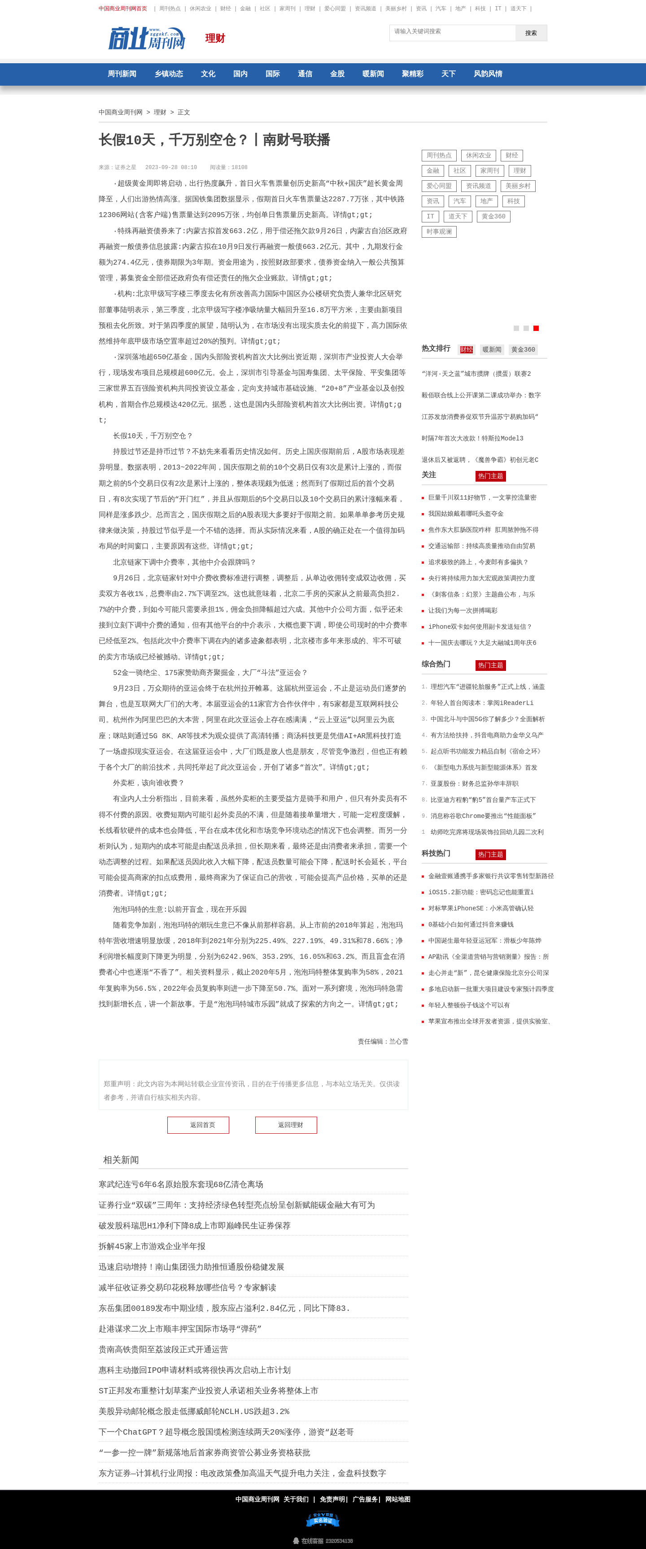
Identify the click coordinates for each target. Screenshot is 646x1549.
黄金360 (494, 216)
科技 (480, 9)
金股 (337, 74)
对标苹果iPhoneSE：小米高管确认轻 (481, 908)
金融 (245, 9)
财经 (225, 9)
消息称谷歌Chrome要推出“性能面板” (483, 816)
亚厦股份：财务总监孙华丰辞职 (475, 783)
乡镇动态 (168, 74)
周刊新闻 (122, 74)
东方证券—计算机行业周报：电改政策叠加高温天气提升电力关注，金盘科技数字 (242, 1473)
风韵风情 (488, 74)
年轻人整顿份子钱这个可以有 (469, 1005)
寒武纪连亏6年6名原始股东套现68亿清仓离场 (181, 1184)
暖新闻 (373, 74)
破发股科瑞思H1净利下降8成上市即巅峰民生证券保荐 (195, 1226)
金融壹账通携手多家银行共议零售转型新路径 (491, 876)
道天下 (519, 9)
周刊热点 (170, 9)
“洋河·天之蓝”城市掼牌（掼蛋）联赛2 (476, 374)
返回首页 (202, 1125)
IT (498, 9)
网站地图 (397, 1499)
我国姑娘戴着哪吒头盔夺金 (466, 513)
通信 (305, 74)
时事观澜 (439, 231)
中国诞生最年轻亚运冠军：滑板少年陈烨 (484, 940)
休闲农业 (200, 9)
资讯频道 (365, 9)
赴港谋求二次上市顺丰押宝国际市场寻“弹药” (180, 1329)
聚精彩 (412, 74)
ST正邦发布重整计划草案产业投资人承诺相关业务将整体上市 (209, 1391)
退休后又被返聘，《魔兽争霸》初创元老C (480, 460)
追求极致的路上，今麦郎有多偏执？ (478, 562)
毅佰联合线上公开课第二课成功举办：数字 (481, 395)
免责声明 (332, 1499)
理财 (310, 9)
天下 (448, 74)
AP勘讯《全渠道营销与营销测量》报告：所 (488, 957)
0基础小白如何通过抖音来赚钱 (471, 924)
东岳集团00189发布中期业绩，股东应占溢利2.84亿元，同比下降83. (225, 1308)
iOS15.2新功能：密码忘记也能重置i (481, 892)
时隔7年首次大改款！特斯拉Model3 (473, 438)
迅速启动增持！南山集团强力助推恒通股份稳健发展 (191, 1267)
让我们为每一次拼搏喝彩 (463, 610)
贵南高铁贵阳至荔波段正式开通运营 (163, 1349)
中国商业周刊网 (121, 112)
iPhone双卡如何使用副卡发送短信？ (480, 626)
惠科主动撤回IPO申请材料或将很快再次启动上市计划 (195, 1370)
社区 (265, 9)
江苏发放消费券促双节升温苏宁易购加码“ (480, 417)
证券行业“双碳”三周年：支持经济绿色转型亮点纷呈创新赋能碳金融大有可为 (237, 1205)
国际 (273, 74)
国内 (240, 74)
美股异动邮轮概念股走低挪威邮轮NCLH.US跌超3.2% (194, 1411)
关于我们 (296, 1499)
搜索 (531, 33)
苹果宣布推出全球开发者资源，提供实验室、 (491, 1021)
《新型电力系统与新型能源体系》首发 (484, 767)
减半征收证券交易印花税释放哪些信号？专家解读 (187, 1288)
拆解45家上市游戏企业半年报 (152, 1246)
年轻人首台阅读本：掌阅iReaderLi (482, 703)
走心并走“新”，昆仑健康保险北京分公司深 (488, 973)
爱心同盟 (335, 9)
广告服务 (365, 1499)
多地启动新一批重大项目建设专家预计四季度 (491, 989)
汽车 (441, 9)
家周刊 (287, 9)
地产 (460, 9)
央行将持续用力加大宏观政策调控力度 (481, 578)
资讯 (421, 9)
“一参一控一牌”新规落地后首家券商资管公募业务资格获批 (204, 1453)
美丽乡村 (396, 9)
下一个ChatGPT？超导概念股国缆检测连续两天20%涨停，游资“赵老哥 (226, 1432)
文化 (208, 74)
